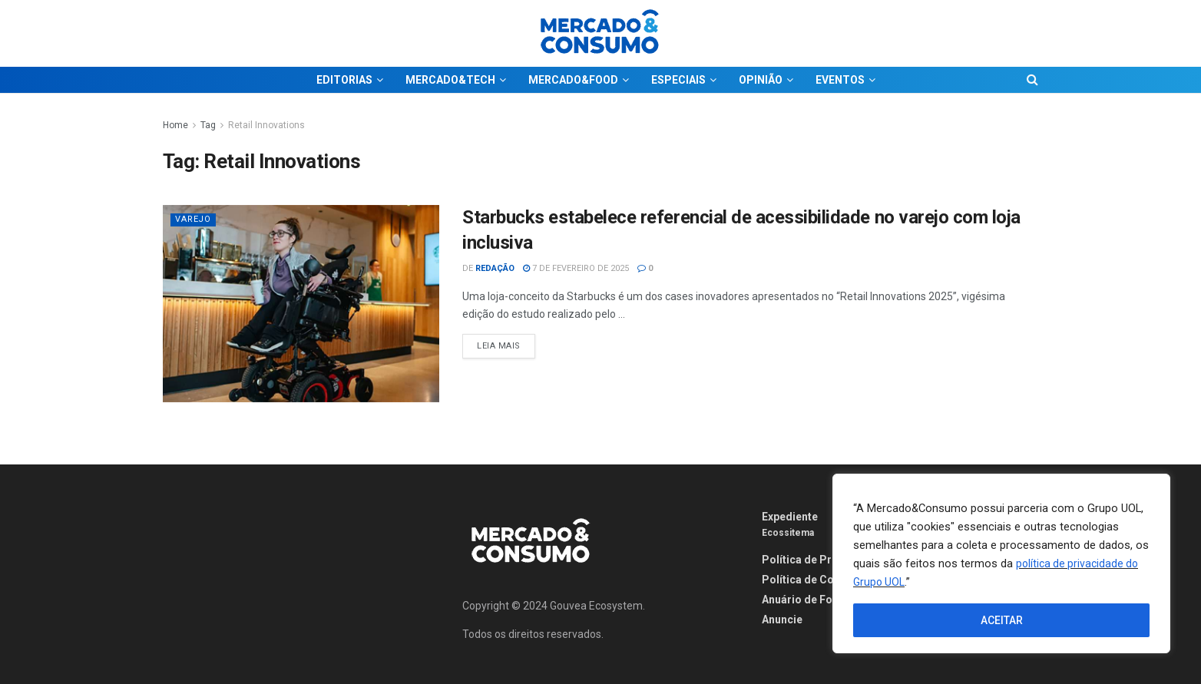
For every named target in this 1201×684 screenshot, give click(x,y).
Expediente (790, 517)
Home (175, 125)
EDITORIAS (344, 80)
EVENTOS (840, 80)
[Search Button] (1032, 80)
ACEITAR (1002, 620)
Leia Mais (506, 342)
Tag (208, 125)
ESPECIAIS (678, 80)
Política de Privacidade (822, 559)
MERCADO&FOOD (573, 80)
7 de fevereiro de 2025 (576, 268)
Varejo (193, 219)
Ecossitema (788, 532)
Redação (494, 268)
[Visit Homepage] (600, 33)
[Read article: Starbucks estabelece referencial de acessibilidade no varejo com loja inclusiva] (301, 303)
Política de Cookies (812, 579)
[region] (1001, 563)
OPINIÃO (760, 80)
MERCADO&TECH (450, 80)
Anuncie (782, 619)
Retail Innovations (266, 125)
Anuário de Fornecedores (827, 599)
